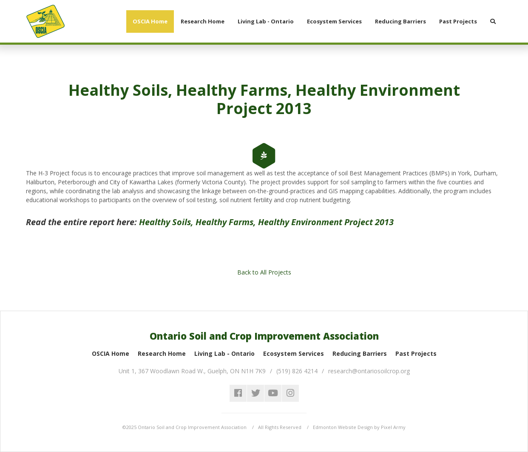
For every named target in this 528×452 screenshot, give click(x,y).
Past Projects (416, 353)
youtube (272, 393)
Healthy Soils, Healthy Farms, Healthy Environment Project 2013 (266, 222)
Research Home (162, 353)
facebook (238, 393)
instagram (290, 393)
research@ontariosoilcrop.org (369, 371)
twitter (255, 393)
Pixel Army (393, 427)
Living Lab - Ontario (224, 353)
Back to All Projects (264, 272)
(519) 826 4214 (297, 371)
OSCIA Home (110, 353)
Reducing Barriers (359, 353)
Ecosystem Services (293, 353)
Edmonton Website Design (343, 427)
